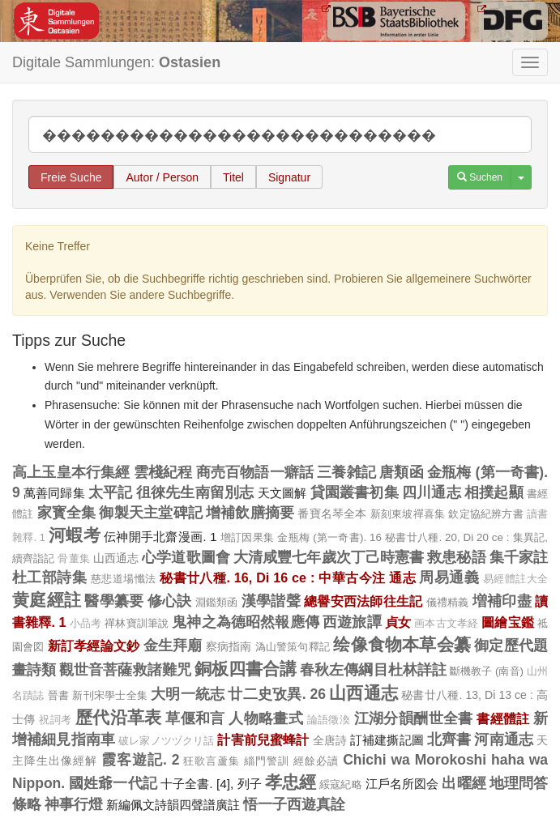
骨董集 (73, 559)
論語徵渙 (329, 720)
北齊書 (449, 739)
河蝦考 (74, 535)
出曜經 (463, 783)
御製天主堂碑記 (150, 513)
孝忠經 (290, 782)
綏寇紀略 (340, 784)
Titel (233, 177)
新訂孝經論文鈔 (94, 645)
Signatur (289, 177)
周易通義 (449, 577)
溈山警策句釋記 (293, 647)
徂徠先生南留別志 (195, 492)
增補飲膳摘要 (250, 513)
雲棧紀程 (163, 472)
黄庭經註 (46, 599)
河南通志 (503, 739)
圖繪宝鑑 (507, 622)
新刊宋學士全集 (109, 695)
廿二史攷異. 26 (277, 694)
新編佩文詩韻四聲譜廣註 (173, 805)
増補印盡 (502, 601)
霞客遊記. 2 (140, 760)
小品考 (86, 623)
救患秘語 (456, 557)
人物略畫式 (266, 718)
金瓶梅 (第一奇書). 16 (329, 537)
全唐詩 (330, 740)
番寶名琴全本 (331, 513)
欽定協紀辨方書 (485, 514)
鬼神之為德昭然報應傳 (245, 622)
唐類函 (401, 472)
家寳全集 (66, 513)
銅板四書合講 (246, 668)
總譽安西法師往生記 (363, 601)
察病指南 (229, 646)
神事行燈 (74, 804)
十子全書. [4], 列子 (211, 784)
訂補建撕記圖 (387, 740)
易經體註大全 (515, 579)
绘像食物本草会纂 (402, 644)
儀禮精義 (447, 602)
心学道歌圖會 (186, 557)
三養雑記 (346, 472)
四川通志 (431, 492)
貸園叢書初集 (354, 492)
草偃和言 (195, 718)
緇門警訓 (266, 761)
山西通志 (116, 558)
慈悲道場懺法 (123, 579)
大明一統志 (187, 694)
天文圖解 (282, 493)
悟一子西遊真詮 (294, 804)
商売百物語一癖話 (255, 472)
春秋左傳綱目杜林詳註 (373, 670)
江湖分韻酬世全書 (413, 718)
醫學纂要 (113, 601)
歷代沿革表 (118, 717)
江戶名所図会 (402, 784)
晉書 (58, 695)
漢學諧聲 (271, 601)
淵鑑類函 (216, 602)
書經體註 (503, 718)
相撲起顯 (494, 492)
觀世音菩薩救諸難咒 (125, 670)
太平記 (110, 492)
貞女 (398, 622)
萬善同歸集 (54, 493)
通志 (402, 577)
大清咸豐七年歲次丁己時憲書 (328, 557)
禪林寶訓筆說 (137, 623)
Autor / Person (162, 177)
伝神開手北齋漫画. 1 (160, 536)
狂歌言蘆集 (211, 761)
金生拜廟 (173, 645)
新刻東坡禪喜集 (407, 514)
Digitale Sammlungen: (116, 62)
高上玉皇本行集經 (71, 472)
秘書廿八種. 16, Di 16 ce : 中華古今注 (273, 577)
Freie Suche (71, 177)
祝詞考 (55, 720)
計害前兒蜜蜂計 (263, 739)
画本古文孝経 (446, 623)
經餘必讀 (316, 761)
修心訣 (169, 601)
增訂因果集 (247, 537)
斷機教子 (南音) (487, 671)
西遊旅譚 (352, 622)
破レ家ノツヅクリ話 (166, 741)
